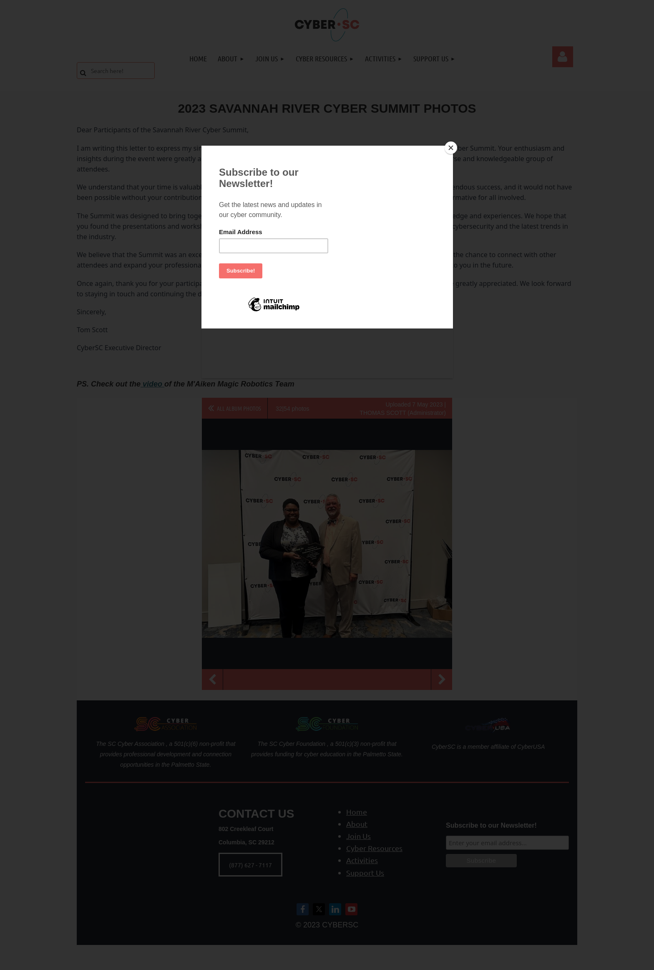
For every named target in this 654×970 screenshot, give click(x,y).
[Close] (451, 147)
